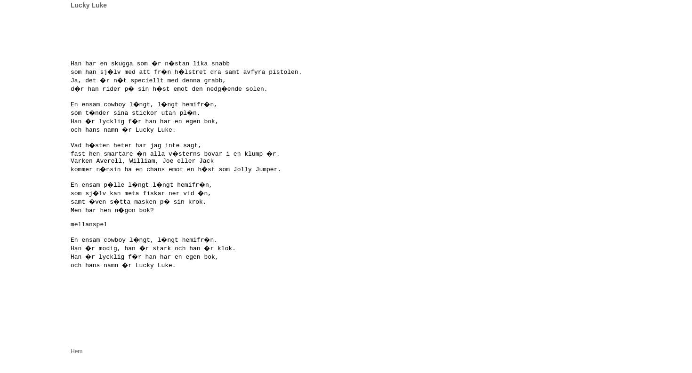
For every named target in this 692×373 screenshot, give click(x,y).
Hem (76, 368)
